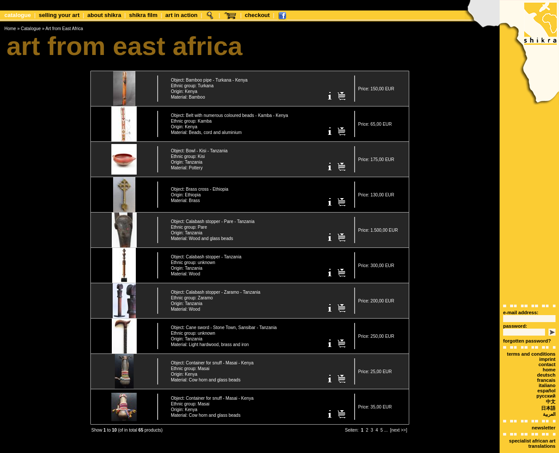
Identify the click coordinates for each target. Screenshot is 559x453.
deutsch (546, 359)
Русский (546, 380)
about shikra (104, 15)
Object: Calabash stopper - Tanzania (206, 253)
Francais (546, 364)
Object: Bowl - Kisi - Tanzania (199, 147)
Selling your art (59, 15)
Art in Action (182, 15)
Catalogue (17, 15)
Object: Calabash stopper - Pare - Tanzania (213, 218)
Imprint (547, 344)
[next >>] (398, 426)
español (546, 375)
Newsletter (544, 412)
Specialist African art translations (532, 428)
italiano (547, 370)
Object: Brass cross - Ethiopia (199, 185)
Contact (547, 349)
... (385, 426)
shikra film (143, 15)
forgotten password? (527, 325)
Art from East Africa (64, 28)
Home (10, 28)
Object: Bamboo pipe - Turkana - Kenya (209, 76)
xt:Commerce (295, 448)
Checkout (257, 15)
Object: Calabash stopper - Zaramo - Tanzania (215, 288)
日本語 (548, 392)
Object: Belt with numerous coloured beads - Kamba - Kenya (229, 112)
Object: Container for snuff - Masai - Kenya (212, 359)
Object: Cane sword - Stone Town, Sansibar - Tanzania (224, 324)
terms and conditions (531, 338)
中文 (551, 386)
